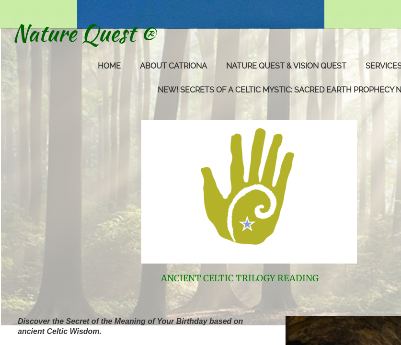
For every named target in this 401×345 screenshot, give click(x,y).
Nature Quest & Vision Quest (286, 65)
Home (109, 65)
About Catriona (173, 65)
